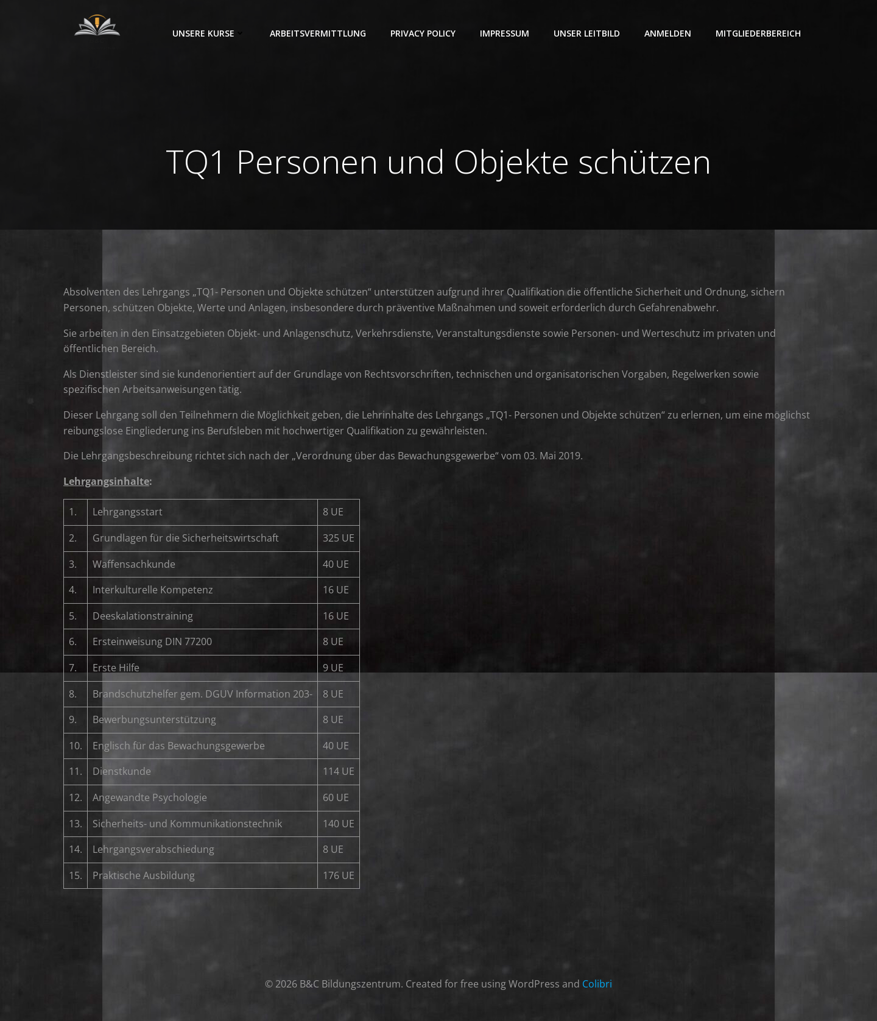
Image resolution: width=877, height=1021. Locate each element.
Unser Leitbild (587, 33)
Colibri (597, 984)
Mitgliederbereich (758, 33)
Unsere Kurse (209, 33)
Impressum (505, 33)
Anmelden (668, 33)
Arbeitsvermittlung (318, 33)
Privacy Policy (423, 33)
